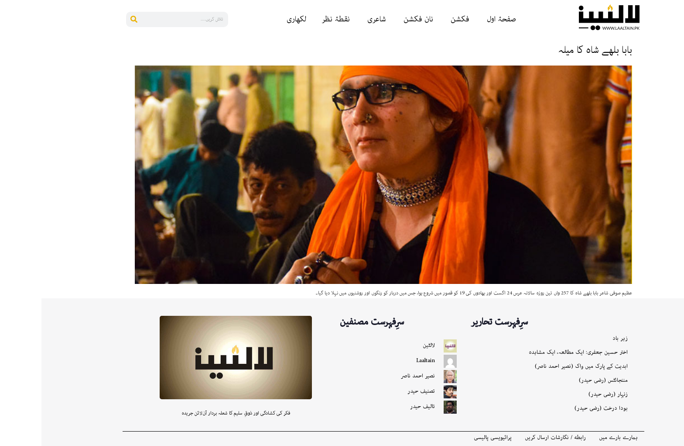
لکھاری (255, 19)
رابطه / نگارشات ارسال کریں (513, 438)
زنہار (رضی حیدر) (566, 394)
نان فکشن (377, 19)
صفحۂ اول (460, 19)
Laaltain (384, 360)
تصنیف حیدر (379, 391)
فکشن (418, 19)
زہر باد (578, 338)
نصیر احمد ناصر (376, 376)
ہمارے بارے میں (576, 438)
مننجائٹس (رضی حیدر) (561, 380)
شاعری (335, 19)
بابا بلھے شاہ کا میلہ (554, 50)
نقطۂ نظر (294, 19)
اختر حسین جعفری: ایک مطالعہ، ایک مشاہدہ (536, 352)
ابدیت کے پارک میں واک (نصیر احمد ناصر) (539, 366)
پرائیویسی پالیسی (451, 438)
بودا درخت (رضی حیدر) (559, 408)
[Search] (92, 19)
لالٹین (387, 345)
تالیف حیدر (381, 406)
